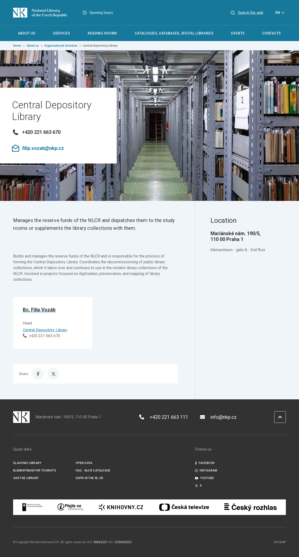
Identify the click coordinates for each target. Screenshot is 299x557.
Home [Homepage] (17, 45)
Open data (84, 463)
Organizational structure (60, 45)
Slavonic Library (27, 463)
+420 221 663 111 (163, 417)
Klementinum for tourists (34, 470)
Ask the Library (26, 478)
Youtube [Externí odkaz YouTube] (204, 478)
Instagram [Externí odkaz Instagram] (206, 470)
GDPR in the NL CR (89, 478)
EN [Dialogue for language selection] (280, 13)
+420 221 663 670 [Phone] (41, 336)
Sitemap (280, 542)
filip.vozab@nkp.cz (38, 148)
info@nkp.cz (218, 417)
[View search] (246, 13)
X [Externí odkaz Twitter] (198, 485)
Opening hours (101, 12)
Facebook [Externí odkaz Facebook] (204, 463)
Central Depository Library (45, 330)
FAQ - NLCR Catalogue (93, 470)
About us (32, 45)
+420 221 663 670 (36, 132)
